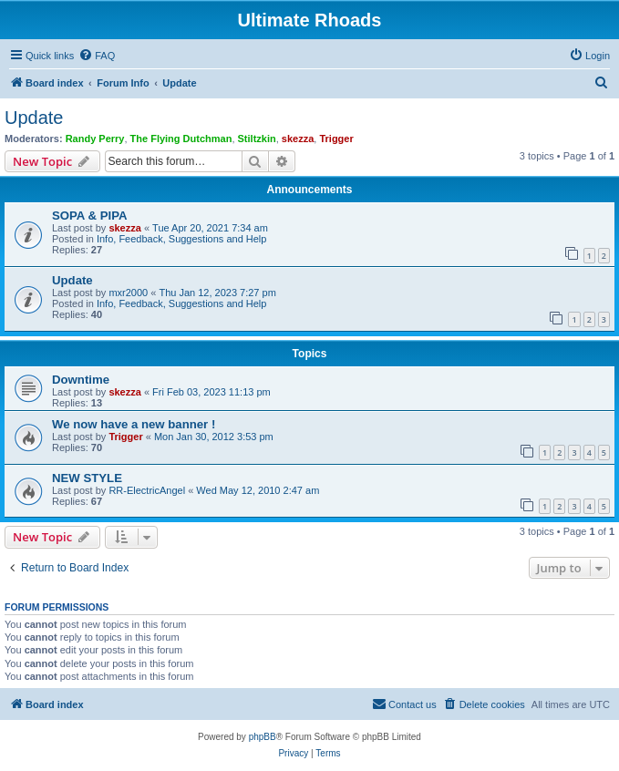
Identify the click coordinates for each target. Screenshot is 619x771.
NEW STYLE (87, 478)
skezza (298, 138)
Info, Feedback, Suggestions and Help (182, 238)
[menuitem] (96, 56)
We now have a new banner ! (133, 424)
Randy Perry (95, 138)
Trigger (336, 138)
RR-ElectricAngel (146, 490)
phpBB (262, 737)
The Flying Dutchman (181, 138)
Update (34, 118)
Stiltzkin (257, 138)
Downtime (80, 379)
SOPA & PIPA (90, 215)
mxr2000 (128, 292)
